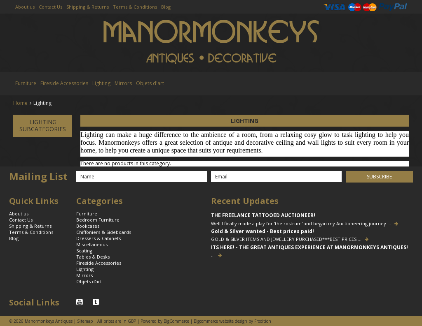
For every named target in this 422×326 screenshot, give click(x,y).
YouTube (80, 302)
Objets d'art (150, 83)
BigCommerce (176, 321)
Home (20, 102)
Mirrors (123, 83)
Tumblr (97, 302)
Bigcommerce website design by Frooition (232, 321)
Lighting (101, 83)
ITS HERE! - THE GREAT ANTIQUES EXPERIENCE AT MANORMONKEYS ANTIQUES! (309, 247)
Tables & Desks (93, 257)
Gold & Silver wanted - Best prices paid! (262, 231)
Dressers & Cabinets (98, 238)
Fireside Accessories (64, 83)
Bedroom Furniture (98, 220)
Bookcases (87, 226)
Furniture (25, 83)
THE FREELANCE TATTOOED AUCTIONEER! (263, 215)
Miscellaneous (92, 244)
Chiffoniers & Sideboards (103, 232)
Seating (84, 250)
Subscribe (379, 176)
